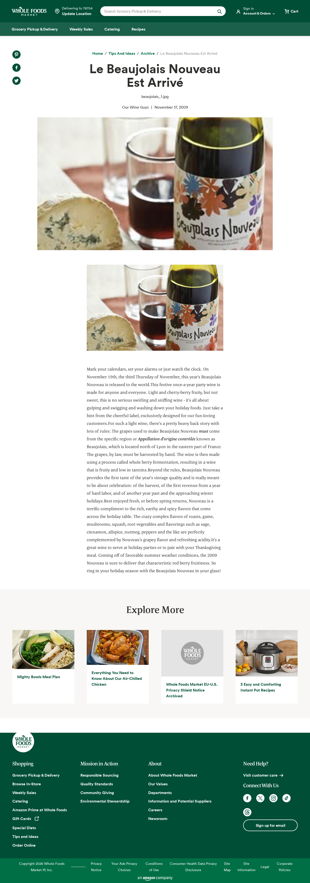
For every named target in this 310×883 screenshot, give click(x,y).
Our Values (158, 784)
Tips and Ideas (25, 836)
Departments (160, 792)
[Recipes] (138, 29)
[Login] (255, 11)
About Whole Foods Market (172, 775)
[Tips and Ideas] (121, 53)
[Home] (97, 53)
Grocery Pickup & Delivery (36, 775)
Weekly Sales (24, 792)
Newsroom (157, 818)
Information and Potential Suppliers (179, 801)
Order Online (24, 845)
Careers (155, 809)
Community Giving (97, 792)
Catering (20, 801)
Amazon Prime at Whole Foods (39, 809)
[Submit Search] (219, 11)
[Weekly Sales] (81, 29)
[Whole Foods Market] (29, 11)
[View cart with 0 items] (291, 11)
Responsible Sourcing (99, 775)
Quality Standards (96, 784)
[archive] (148, 53)
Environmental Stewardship (105, 801)
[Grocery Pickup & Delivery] (35, 29)
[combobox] (157, 11)
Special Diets (24, 827)
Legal (265, 866)
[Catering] (112, 29)
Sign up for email (270, 825)
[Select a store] (73, 11)
